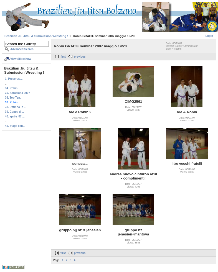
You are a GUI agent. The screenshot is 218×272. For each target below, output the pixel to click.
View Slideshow (20, 58)
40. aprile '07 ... (15, 116)
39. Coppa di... (14, 111)
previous (80, 56)
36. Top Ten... (13, 97)
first (63, 56)
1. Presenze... (13, 78)
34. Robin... (12, 88)
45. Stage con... (15, 125)
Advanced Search (22, 49)
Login (209, 35)
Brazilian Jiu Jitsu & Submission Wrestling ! (36, 36)
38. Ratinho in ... (15, 107)
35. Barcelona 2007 (17, 92)
